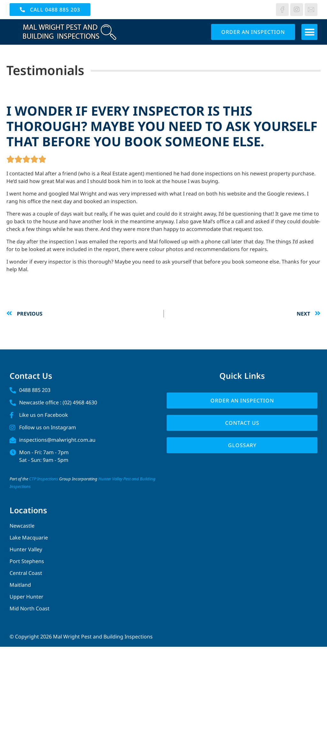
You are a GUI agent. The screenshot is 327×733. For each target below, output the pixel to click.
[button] (309, 32)
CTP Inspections (43, 479)
